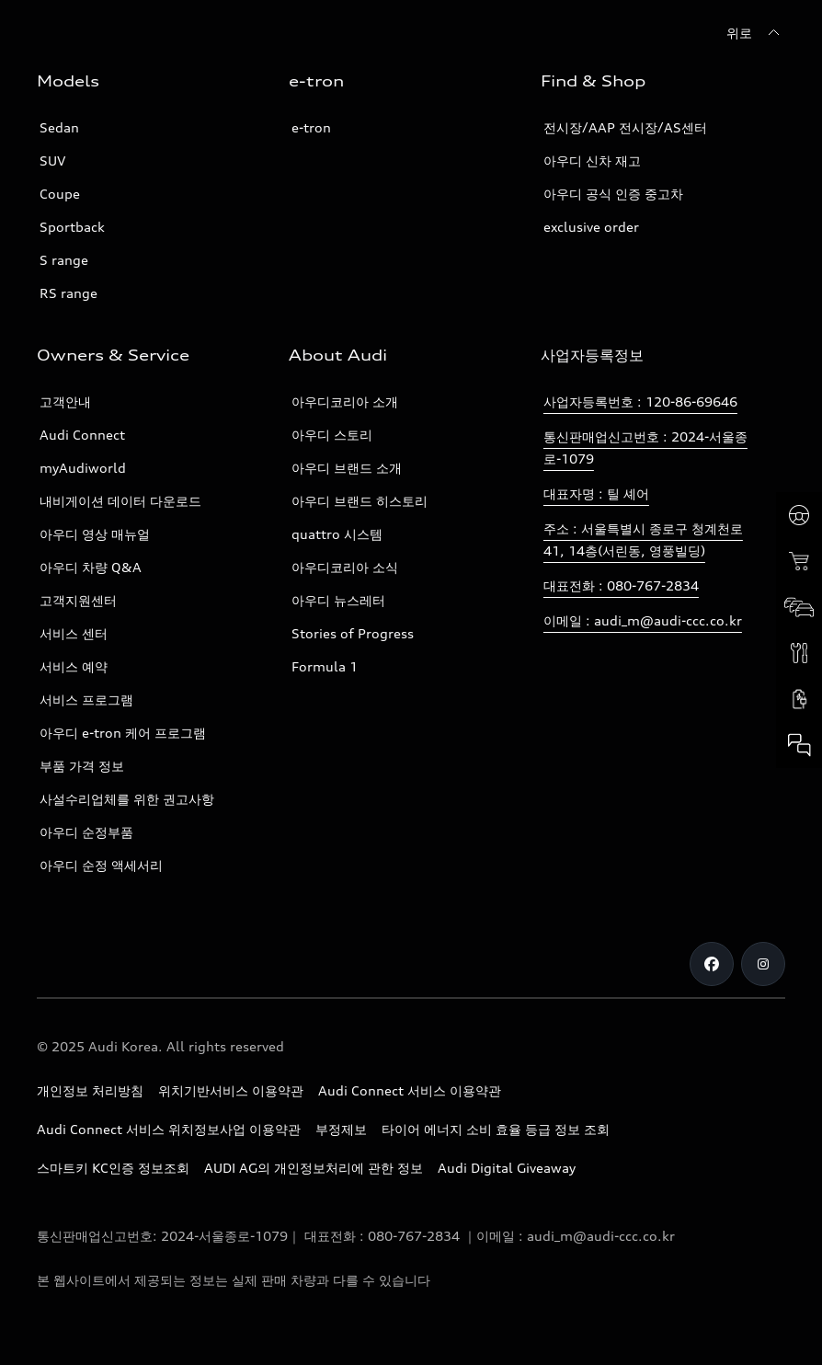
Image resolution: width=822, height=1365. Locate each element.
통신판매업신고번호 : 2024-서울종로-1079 (645, 447)
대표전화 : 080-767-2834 (621, 585)
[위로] (755, 33)
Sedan (59, 127)
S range (64, 260)
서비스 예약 (74, 666)
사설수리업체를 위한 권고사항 (127, 799)
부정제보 (341, 1129)
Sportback (72, 227)
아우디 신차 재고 (592, 160)
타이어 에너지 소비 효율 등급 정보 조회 (496, 1129)
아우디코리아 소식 (344, 567)
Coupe (60, 193)
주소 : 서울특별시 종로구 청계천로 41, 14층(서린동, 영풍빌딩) (643, 539)
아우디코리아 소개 (344, 401)
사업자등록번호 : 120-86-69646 (640, 401)
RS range (68, 293)
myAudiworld (83, 468)
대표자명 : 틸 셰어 (596, 493)
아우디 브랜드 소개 (346, 468)
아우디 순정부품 (86, 832)
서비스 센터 (74, 633)
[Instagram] (763, 964)
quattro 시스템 (336, 534)
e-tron (311, 127)
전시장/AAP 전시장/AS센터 (625, 127)
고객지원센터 (78, 600)
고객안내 (65, 401)
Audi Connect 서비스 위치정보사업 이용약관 (169, 1129)
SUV (52, 160)
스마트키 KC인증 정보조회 (113, 1168)
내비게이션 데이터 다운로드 (120, 501)
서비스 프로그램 (86, 699)
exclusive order (591, 227)
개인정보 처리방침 (90, 1090)
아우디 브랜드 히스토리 (359, 501)
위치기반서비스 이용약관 (230, 1090)
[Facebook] (712, 964)
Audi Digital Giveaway (507, 1168)
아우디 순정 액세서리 (101, 865)
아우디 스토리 (331, 434)
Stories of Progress (352, 633)
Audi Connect (82, 434)
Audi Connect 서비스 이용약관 (409, 1090)
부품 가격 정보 (82, 766)
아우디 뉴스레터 (338, 600)
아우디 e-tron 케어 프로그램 (123, 732)
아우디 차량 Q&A (91, 567)
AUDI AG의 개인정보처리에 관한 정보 (313, 1168)
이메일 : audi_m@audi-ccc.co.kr (642, 620)
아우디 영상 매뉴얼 (95, 534)
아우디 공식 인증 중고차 (613, 193)
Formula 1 (324, 666)
